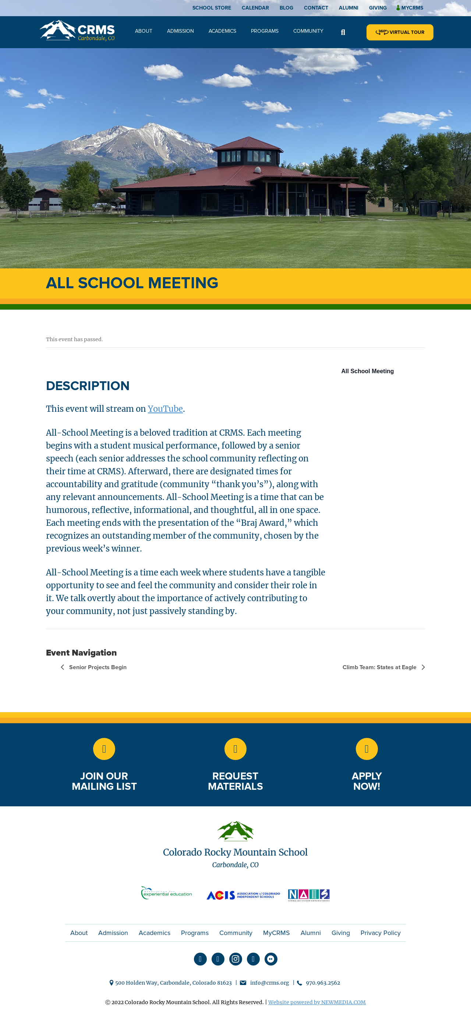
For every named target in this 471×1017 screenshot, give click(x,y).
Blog (286, 8)
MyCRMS (276, 933)
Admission (180, 31)
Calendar (255, 8)
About (143, 31)
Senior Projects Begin (97, 667)
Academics (222, 31)
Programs (265, 31)
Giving (378, 8)
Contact (316, 8)
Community (308, 31)
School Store (211, 8)
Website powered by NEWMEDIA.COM (317, 1002)
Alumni (348, 8)
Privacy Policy (381, 933)
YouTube (165, 409)
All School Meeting (367, 371)
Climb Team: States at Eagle (380, 667)
